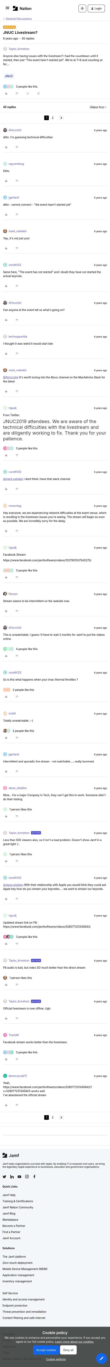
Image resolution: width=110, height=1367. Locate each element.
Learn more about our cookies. (74, 1341)
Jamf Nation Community (17, 1207)
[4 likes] (20, 649)
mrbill (12, 713)
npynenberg (16, 163)
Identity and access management (23, 1299)
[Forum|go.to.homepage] (22, 8)
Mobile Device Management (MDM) (25, 1269)
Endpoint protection (15, 1305)
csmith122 (15, 264)
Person (13, 594)
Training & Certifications (17, 1201)
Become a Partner (13, 1225)
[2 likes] (18, 690)
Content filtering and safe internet (23, 1317)
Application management (18, 1275)
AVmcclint (15, 130)
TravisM (14, 1035)
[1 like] (17, 809)
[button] (7, 9)
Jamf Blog (8, 1213)
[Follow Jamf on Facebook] (34, 1177)
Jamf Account (11, 1238)
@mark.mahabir (13, 479)
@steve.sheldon (13, 884)
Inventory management (17, 1281)
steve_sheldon (18, 788)
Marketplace (10, 1219)
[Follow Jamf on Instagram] (27, 1177)
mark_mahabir (18, 231)
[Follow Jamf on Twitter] (4, 1176)
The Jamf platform (14, 1256)
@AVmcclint (10, 377)
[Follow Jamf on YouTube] (19, 1176)
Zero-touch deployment (17, 1262)
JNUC (9, 76)
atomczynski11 (18, 1075)
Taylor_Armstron (19, 48)
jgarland (14, 197)
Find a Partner (11, 1232)
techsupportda (18, 336)
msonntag (15, 505)
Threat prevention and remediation (24, 1311)
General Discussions (19, 18)
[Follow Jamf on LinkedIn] (12, 1177)
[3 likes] (20, 87)
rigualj (12, 408)
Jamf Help (9, 1195)
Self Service (10, 1293)
